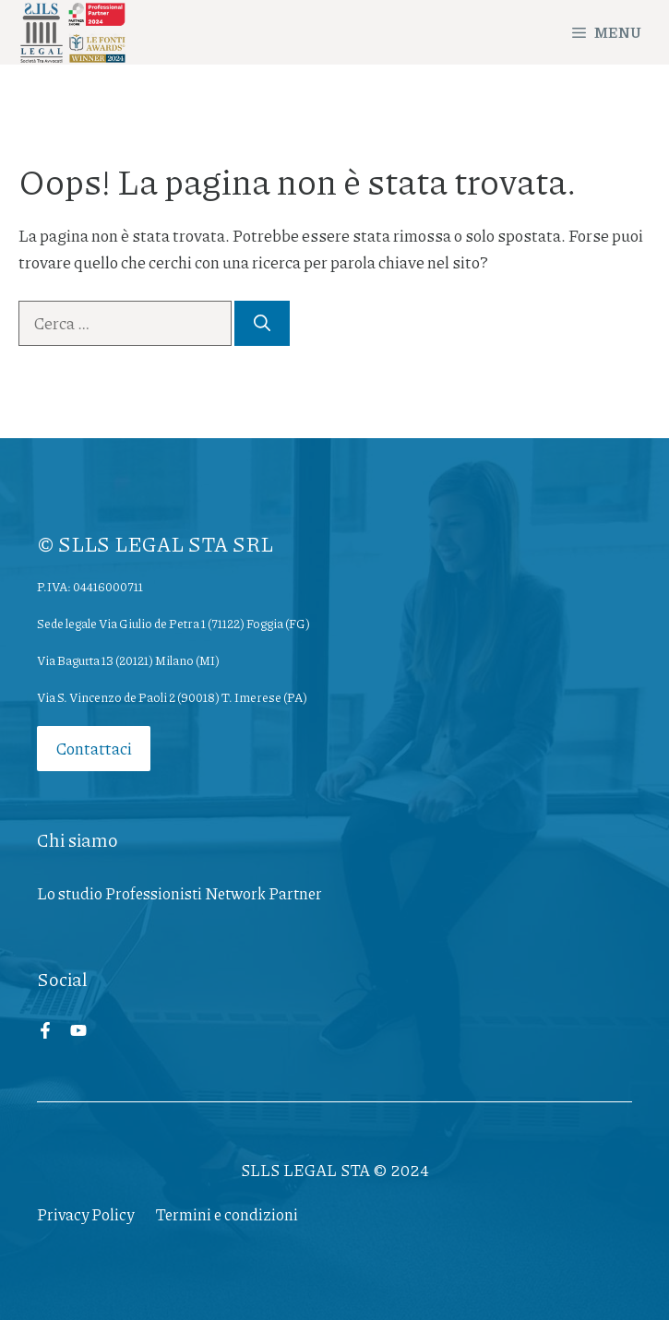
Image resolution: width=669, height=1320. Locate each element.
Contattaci (93, 748)
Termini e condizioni (226, 1214)
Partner (295, 893)
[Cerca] (262, 323)
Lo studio (69, 893)
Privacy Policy (85, 1214)
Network (235, 893)
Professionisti (153, 893)
